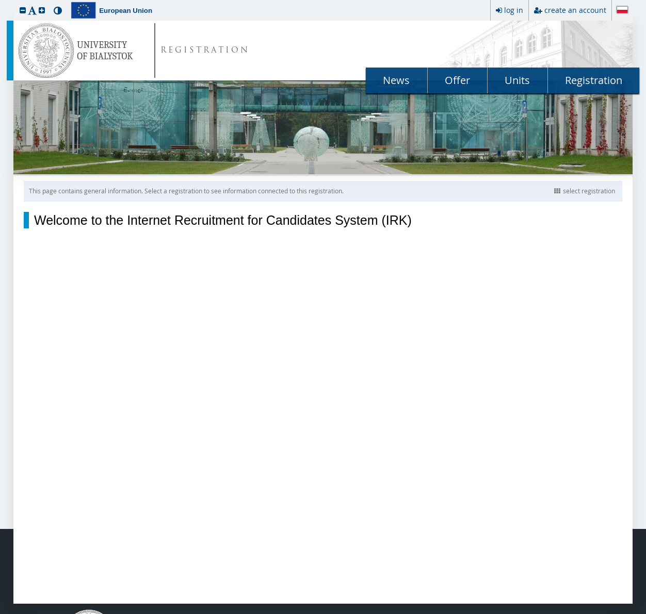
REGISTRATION (205, 51)
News (396, 80)
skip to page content (2, 2)
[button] (23, 10)
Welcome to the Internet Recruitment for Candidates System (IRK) (223, 220)
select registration (584, 191)
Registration (593, 80)
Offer (457, 80)
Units (517, 80)
